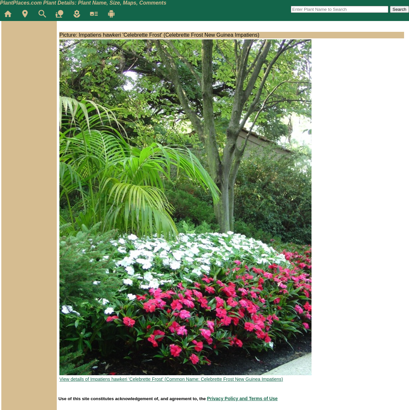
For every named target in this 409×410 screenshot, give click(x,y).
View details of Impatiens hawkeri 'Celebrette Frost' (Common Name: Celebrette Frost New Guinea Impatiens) (171, 379)
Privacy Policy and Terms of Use (242, 398)
